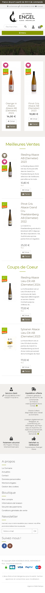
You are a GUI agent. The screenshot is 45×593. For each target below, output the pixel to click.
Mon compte (7, 499)
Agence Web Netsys (35, 586)
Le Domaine (12, 6)
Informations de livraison (12, 503)
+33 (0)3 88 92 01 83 (26, 6)
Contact (39, 6)
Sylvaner (30, 333)
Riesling (30, 158)
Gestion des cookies (10, 487)
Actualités (6, 472)
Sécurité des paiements (12, 507)
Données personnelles (11, 479)
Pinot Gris (33, 107)
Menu (22, 33)
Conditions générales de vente (14, 510)
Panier (11, 126)
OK (35, 531)
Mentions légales (9, 483)
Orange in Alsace (11, 108)
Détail (11, 121)
